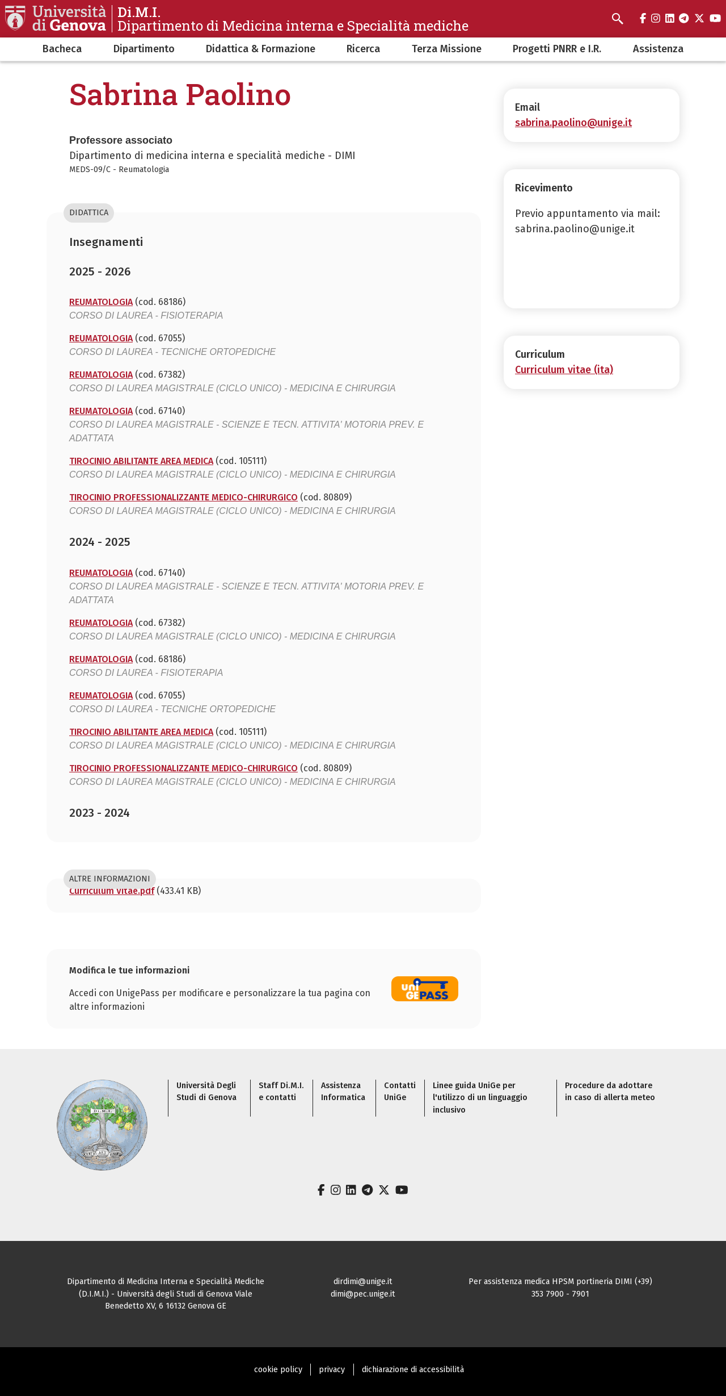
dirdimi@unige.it (363, 1281)
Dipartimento (144, 49)
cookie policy (278, 1369)
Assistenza (658, 49)
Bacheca (62, 49)
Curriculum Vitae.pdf (111, 890)
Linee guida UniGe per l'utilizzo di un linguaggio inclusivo (480, 1098)
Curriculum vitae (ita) (564, 369)
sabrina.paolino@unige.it (573, 122)
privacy (332, 1369)
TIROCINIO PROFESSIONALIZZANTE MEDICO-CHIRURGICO (183, 497)
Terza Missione (447, 49)
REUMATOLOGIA (101, 301)
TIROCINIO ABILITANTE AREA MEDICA (141, 460)
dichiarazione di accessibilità (413, 1369)
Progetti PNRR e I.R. (557, 49)
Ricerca (363, 49)
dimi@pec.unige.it (363, 1294)
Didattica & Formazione (260, 49)
